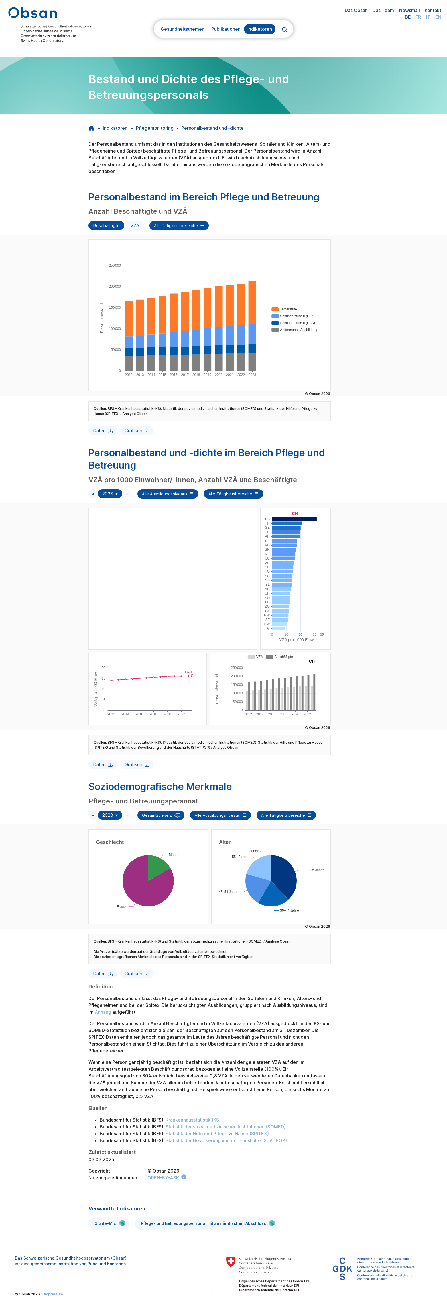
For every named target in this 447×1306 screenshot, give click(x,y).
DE (408, 17)
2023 (107, 494)
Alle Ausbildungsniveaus (164, 493)
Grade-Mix (109, 1223)
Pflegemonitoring (155, 128)
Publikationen (226, 29)
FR (418, 17)
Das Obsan (356, 10)
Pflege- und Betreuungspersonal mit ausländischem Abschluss (208, 1223)
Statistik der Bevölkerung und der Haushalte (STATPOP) (226, 1140)
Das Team (383, 10)
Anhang (103, 1012)
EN (438, 17)
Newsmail (409, 10)
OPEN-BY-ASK (163, 1177)
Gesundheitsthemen (182, 29)
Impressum (53, 1294)
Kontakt (433, 10)
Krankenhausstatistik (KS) (193, 1120)
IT (428, 17)
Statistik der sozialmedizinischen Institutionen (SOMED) (226, 1127)
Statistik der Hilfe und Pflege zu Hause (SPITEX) (217, 1133)
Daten (99, 430)
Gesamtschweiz (157, 815)
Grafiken (133, 430)
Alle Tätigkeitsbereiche (176, 225)
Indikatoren (259, 29)
